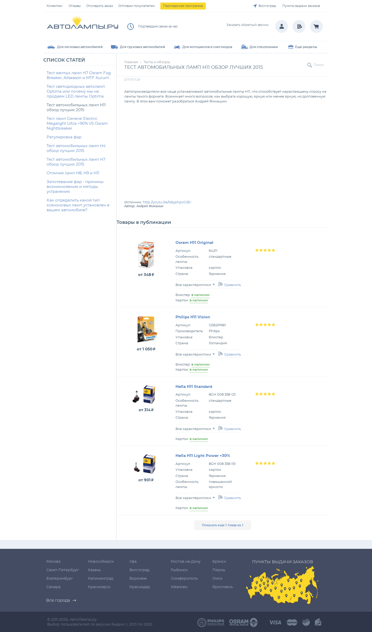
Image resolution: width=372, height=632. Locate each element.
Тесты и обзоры (156, 62)
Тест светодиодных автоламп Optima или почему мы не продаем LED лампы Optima (76, 91)
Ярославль (222, 587)
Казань (94, 570)
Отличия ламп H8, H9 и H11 (73, 173)
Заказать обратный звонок (247, 24)
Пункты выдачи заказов (301, 5)
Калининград (100, 578)
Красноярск (99, 587)
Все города (58, 600)
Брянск (219, 561)
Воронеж (138, 578)
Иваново (179, 587)
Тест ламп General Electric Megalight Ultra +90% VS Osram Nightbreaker (77, 123)
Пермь (218, 570)
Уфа (133, 561)
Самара (53, 587)
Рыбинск (179, 570)
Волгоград (267, 5)
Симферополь (184, 578)
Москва (53, 561)
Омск (217, 578)
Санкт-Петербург (62, 570)
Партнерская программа (183, 5)
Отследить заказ (99, 5)
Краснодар (139, 587)
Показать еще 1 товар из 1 (222, 525)
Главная (131, 62)
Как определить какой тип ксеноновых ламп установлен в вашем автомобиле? (78, 205)
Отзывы (75, 5)
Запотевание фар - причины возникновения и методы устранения (75, 187)
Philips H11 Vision (192, 317)
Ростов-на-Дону (186, 561)
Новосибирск (101, 561)
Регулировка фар (64, 137)
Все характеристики (195, 285)
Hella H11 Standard (193, 387)
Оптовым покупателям (136, 5)
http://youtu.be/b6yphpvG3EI (167, 202)
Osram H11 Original (194, 243)
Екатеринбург (59, 578)
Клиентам (54, 5)
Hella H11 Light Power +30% (202, 456)
